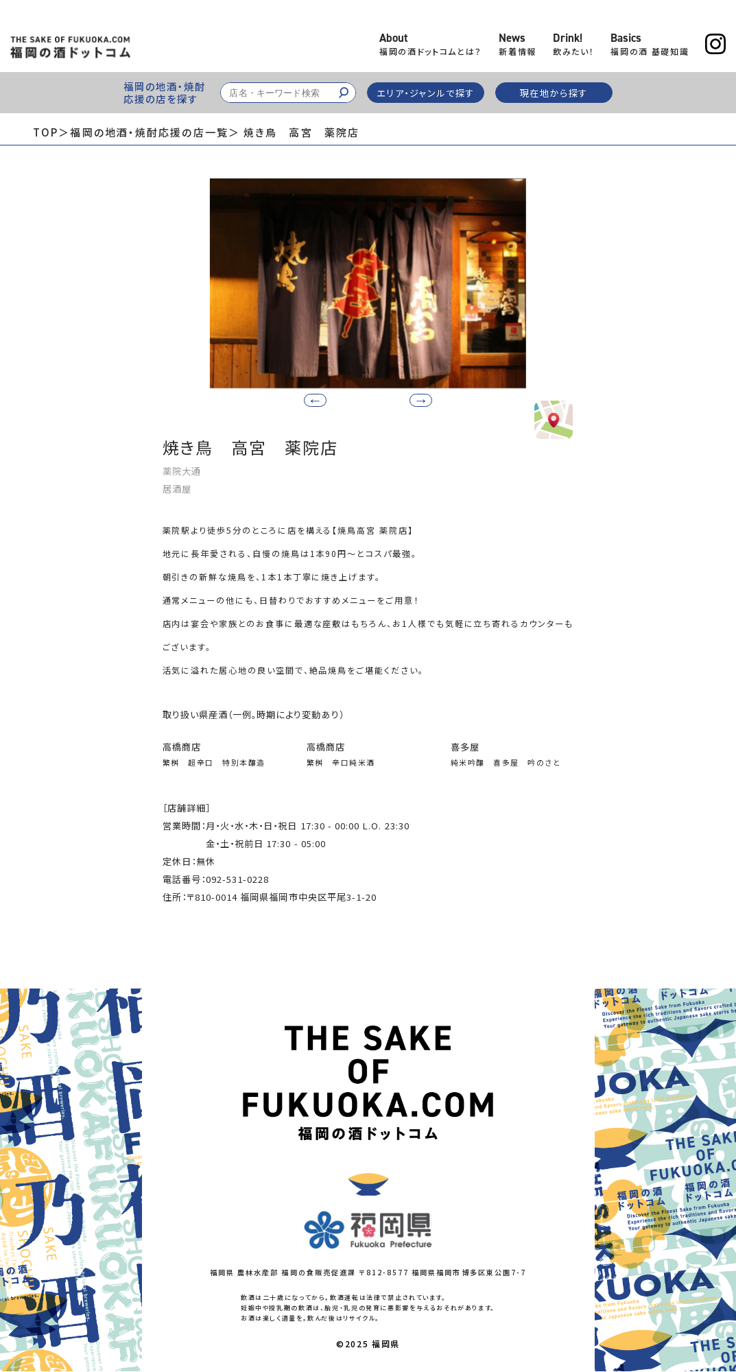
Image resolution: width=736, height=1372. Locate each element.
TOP (45, 132)
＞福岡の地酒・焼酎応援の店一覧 (143, 132)
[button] (416, 399)
